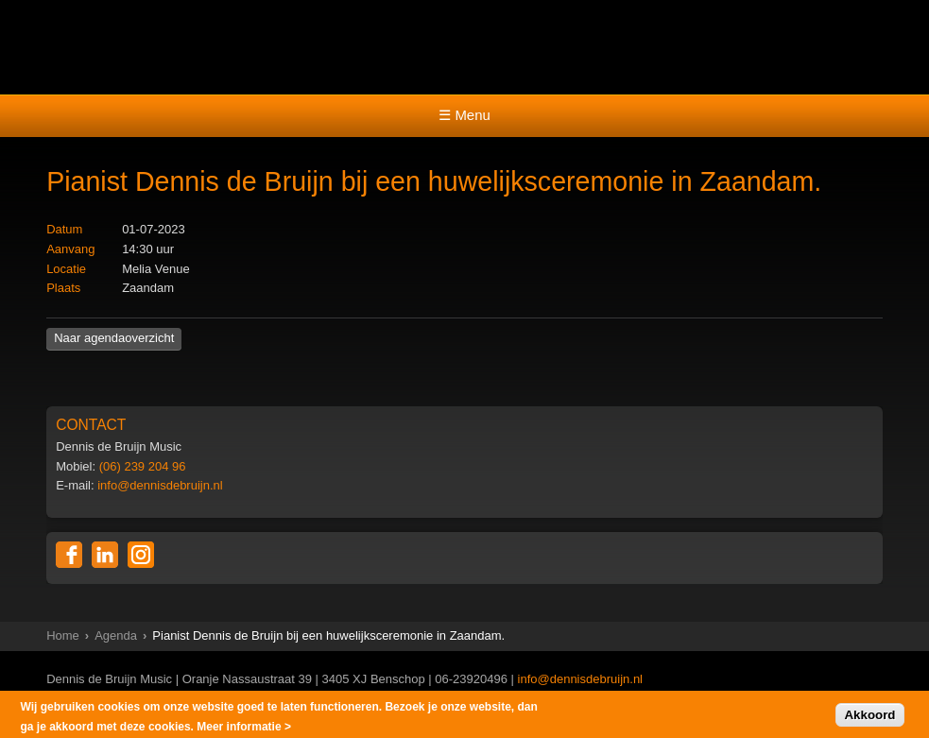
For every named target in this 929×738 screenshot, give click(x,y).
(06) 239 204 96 (142, 466)
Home (62, 635)
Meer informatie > (244, 728)
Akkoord (869, 717)
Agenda (116, 635)
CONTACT (91, 425)
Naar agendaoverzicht (114, 338)
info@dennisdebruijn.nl (159, 485)
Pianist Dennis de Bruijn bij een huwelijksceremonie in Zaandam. (433, 181)
